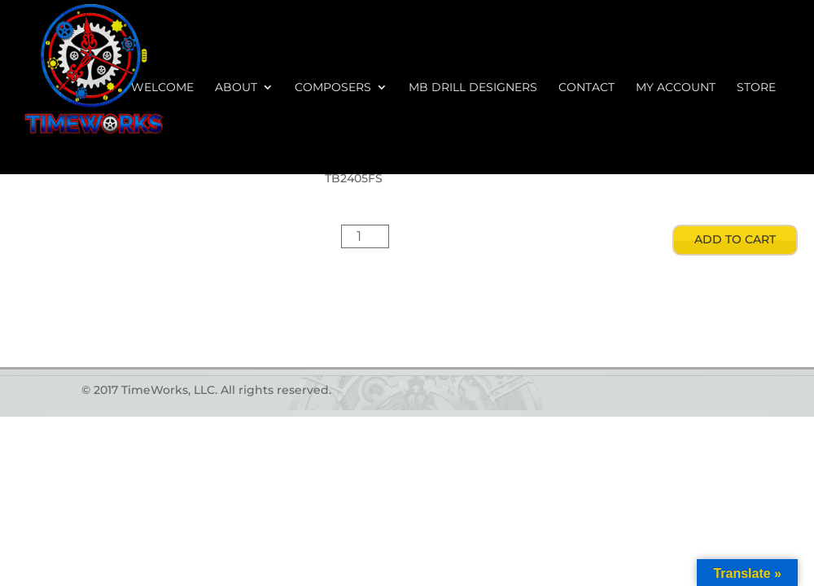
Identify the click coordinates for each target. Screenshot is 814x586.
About (236, 87)
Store (756, 87)
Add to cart (735, 239)
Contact (586, 87)
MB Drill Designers (473, 87)
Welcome (162, 87)
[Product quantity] (365, 236)
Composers (333, 87)
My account (676, 87)
